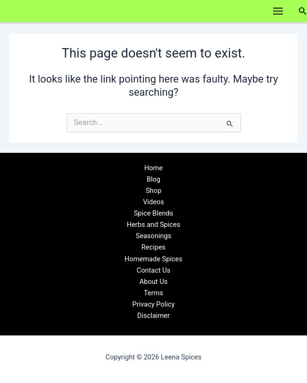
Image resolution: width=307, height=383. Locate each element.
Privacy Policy (154, 304)
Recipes (153, 247)
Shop (153, 190)
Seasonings (154, 236)
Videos (153, 202)
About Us (153, 281)
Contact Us (154, 270)
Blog (153, 179)
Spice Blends (154, 213)
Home (153, 168)
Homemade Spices (153, 259)
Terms (153, 293)
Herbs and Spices (154, 224)
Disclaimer (153, 315)
